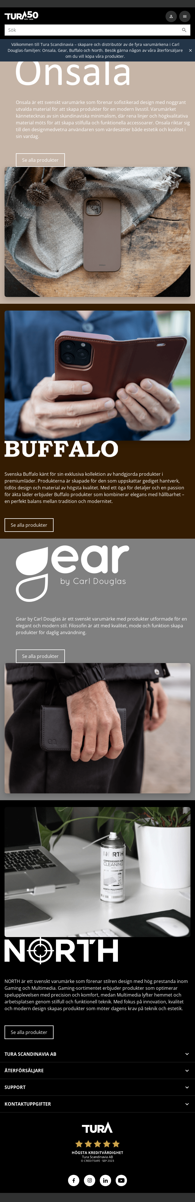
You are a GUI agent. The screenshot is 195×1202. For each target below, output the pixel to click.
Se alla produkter (40, 160)
